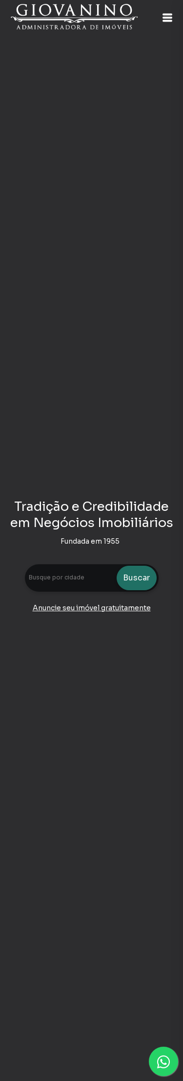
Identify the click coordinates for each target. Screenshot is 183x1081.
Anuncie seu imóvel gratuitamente (92, 607)
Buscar (136, 578)
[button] (167, 18)
